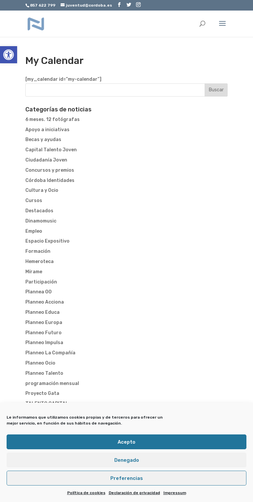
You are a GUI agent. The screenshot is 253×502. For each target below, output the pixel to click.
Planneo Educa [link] (42, 312)
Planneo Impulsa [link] (44, 342)
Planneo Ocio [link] (40, 363)
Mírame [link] (33, 272)
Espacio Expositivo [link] (47, 241)
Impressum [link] (174, 492)
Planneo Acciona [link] (44, 302)
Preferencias (126, 478)
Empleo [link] (33, 231)
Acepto (126, 442)
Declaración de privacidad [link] (134, 492)
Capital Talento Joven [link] (51, 150)
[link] (8, 54)
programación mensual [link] (52, 383)
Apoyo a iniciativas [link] (47, 130)
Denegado (126, 460)
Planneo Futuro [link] (43, 333)
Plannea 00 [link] (38, 292)
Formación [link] (37, 251)
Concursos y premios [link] (49, 170)
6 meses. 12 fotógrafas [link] (52, 119)
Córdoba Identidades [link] (49, 180)
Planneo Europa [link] (43, 322)
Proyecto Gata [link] (42, 393)
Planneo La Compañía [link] (50, 353)
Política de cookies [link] (86, 492)
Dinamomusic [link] (40, 221)
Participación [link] (41, 282)
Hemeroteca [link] (39, 261)
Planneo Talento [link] (44, 373)
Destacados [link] (39, 211)
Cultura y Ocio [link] (41, 190)
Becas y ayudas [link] (43, 139)
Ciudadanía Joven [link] (46, 160)
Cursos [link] (33, 200)
